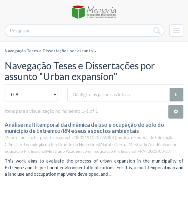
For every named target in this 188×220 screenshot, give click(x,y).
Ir (176, 94)
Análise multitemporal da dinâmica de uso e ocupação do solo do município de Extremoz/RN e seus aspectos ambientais (84, 127)
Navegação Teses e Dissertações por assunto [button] (51, 50)
